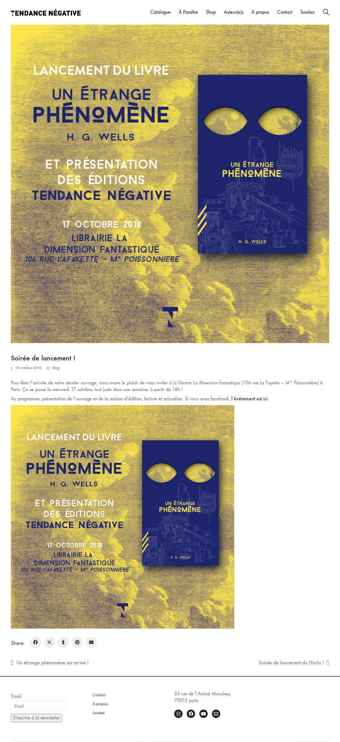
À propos (100, 703)
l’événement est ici (249, 399)
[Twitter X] (49, 642)
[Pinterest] (77, 642)
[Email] (91, 642)
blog (55, 367)
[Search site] (326, 13)
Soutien (99, 712)
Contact (99, 694)
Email (16, 696)
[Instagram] (178, 714)
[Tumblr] (63, 642)
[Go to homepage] (46, 12)
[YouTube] (203, 714)
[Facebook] (35, 642)
